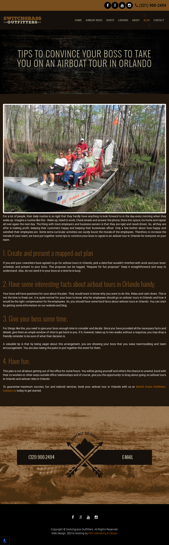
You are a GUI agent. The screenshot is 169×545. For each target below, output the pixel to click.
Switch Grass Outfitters (150, 386)
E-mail (127, 457)
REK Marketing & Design (103, 533)
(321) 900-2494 (150, 5)
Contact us (9, 390)
